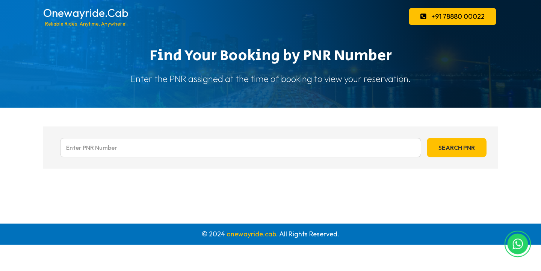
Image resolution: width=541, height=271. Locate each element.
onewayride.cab (251, 234)
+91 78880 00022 (452, 16)
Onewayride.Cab (85, 16)
